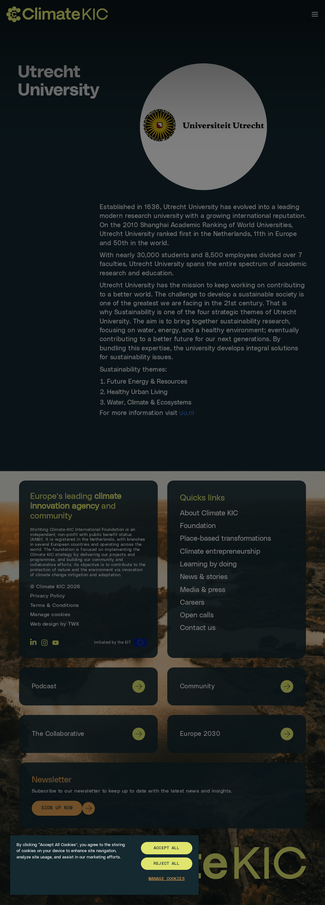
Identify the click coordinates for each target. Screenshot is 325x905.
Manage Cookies (167, 879)
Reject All (166, 864)
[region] (104, 865)
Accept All (166, 848)
